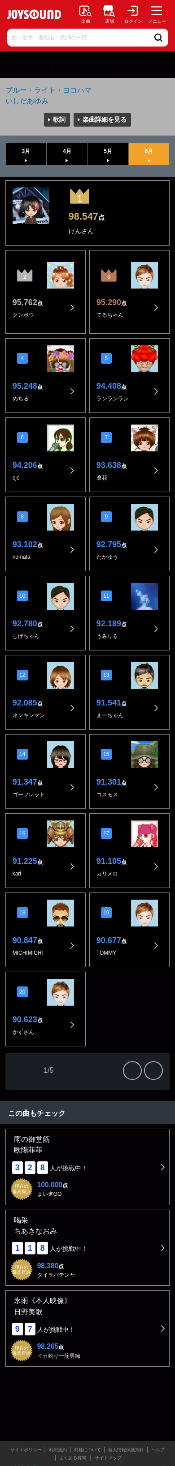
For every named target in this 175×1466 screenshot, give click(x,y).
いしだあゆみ (26, 101)
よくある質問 (73, 1457)
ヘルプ (158, 1449)
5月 (108, 151)
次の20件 (132, 1070)
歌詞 (59, 119)
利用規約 (58, 1449)
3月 (26, 151)
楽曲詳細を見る (105, 119)
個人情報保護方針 (126, 1449)
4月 (67, 151)
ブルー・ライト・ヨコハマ (48, 90)
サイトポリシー (26, 1449)
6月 (149, 151)
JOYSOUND (34, 14)
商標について (87, 1449)
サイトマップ (108, 1457)
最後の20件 (153, 1070)
